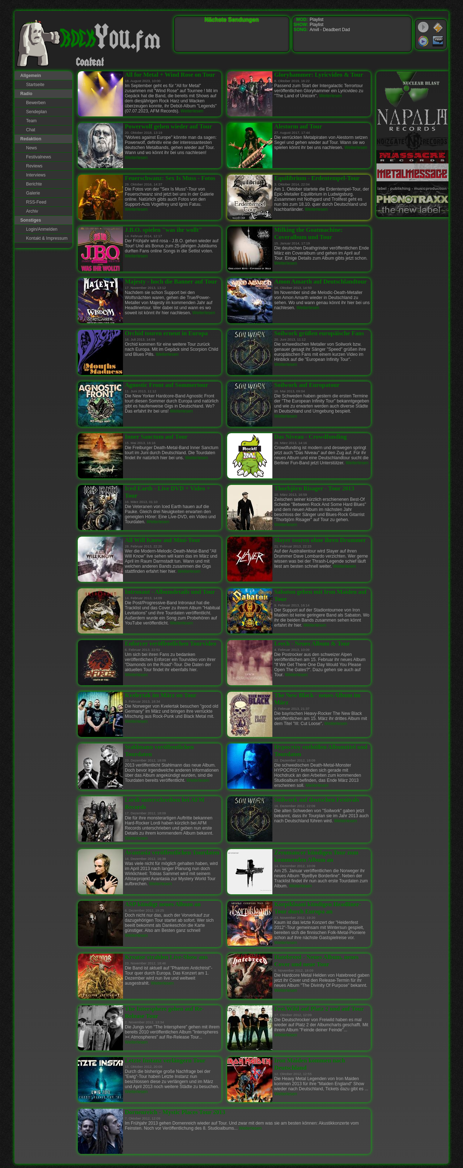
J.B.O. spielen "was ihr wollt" (163, 229)
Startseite (35, 84)
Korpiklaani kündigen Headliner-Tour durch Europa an (317, 908)
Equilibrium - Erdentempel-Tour (317, 178)
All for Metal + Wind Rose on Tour (170, 74)
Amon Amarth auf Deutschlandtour (320, 281)
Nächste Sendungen (232, 20)
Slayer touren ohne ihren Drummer (320, 540)
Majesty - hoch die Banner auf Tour (171, 281)
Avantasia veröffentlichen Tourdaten (172, 852)
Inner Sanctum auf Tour (156, 436)
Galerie (33, 193)
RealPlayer (438, 41)
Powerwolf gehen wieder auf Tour (168, 126)
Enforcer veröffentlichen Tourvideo (170, 643)
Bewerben (36, 102)
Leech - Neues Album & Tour (312, 643)
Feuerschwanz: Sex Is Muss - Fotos (170, 178)
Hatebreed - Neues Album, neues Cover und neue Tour (316, 961)
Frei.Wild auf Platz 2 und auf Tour (319, 1008)
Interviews (36, 175)
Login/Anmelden (42, 229)
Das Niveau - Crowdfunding (310, 436)
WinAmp (438, 27)
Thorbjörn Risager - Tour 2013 (314, 488)
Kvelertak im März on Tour (161, 695)
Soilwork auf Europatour (307, 384)
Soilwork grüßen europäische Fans (319, 333)
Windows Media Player (423, 41)
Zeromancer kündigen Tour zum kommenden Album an (316, 856)
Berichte (34, 184)
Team (31, 120)
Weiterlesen (191, 111)
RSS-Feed (36, 202)
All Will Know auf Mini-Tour (163, 540)
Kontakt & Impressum (47, 238)
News (31, 147)
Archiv (32, 211)
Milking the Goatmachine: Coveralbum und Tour (308, 233)
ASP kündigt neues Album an (163, 904)
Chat (30, 129)
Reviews (34, 166)
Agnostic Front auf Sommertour (166, 384)
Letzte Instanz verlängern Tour (165, 1060)
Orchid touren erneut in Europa (166, 333)
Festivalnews (38, 156)
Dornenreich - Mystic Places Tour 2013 (175, 1112)
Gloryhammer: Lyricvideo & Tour (318, 74)
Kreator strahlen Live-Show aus (166, 957)
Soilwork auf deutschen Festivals (316, 799)
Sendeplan (36, 111)
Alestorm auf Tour (298, 126)
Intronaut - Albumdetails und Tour (170, 591)
